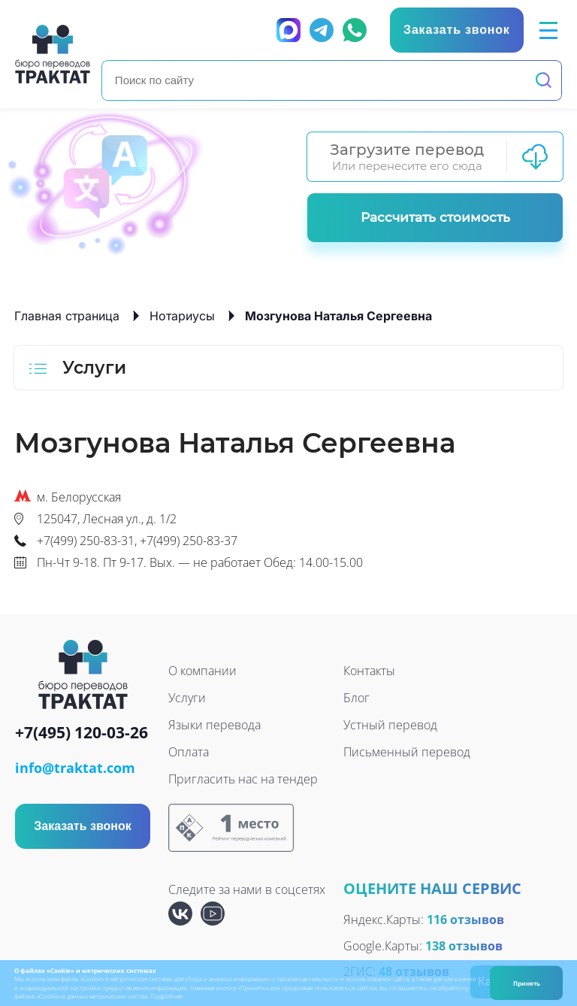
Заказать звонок (82, 826)
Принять (526, 983)
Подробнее (166, 996)
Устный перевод (390, 725)
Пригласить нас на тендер (243, 779)
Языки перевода (214, 725)
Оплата (188, 752)
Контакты (369, 670)
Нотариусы (182, 315)
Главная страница (66, 315)
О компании (202, 670)
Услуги (187, 697)
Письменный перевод (406, 752)
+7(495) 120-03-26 (81, 733)
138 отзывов (464, 946)
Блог (356, 697)
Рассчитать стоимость (435, 217)
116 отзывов (465, 919)
